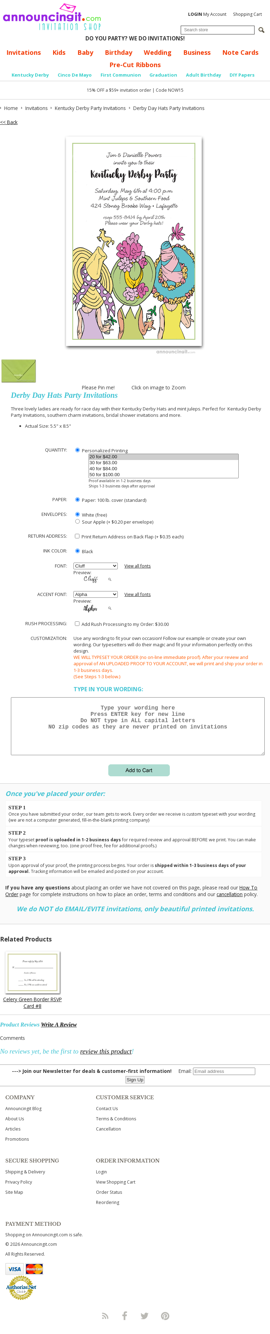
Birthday (118, 52)
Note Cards (240, 52)
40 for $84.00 (164, 469)
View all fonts (137, 566)
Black (84, 551)
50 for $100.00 (164, 475)
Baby (85, 52)
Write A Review (59, 1033)
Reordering (107, 1211)
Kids (58, 52)
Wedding (158, 52)
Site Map (14, 1201)
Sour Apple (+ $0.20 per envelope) (114, 522)
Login (101, 1180)
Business (197, 52)
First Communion (121, 75)
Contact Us (107, 1117)
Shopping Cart (247, 14)
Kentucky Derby (30, 75)
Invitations (23, 52)
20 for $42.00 (164, 457)
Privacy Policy (18, 1190)
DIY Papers (242, 75)
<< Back (9, 122)
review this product (105, 1059)
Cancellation (108, 1137)
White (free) (91, 515)
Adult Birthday (203, 75)
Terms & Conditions (116, 1127)
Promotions (17, 1148)
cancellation (230, 902)
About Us (14, 1127)
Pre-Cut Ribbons (135, 64)
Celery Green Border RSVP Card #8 (32, 1011)
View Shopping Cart (115, 1190)
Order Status (109, 1201)
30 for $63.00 (164, 463)
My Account (207, 14)
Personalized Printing (101, 450)
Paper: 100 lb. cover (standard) (110, 500)
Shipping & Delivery (25, 1180)
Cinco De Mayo (75, 75)
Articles (12, 1137)
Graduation (163, 75)
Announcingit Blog (23, 1117)
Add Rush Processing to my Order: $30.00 (122, 624)
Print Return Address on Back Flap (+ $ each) (129, 536)
